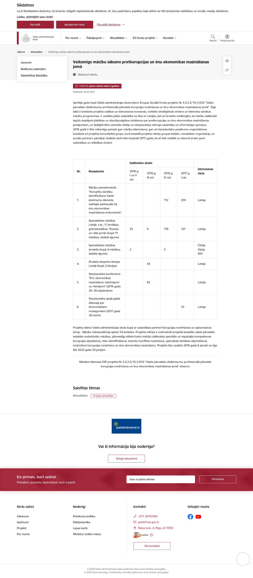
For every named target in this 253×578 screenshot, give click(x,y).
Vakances (23, 516)
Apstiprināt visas (74, 24)
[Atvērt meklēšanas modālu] (213, 38)
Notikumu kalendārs (33, 69)
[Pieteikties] (217, 479)
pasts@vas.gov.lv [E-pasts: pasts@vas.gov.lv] (148, 522)
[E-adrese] (140, 535)
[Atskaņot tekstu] (87, 74)
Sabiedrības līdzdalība (34, 75)
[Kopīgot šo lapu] (227, 70)
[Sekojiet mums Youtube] (198, 516)
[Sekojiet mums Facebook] (190, 516)
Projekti (21, 528)
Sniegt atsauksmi (126, 458)
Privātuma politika (84, 516)
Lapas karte (80, 528)
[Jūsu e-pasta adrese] (160, 479)
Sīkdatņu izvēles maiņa (87, 534)
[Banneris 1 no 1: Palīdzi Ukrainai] (126, 426)
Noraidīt (35, 24)
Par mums (23, 534)
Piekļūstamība (81, 522)
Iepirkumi (23, 522)
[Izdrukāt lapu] (227, 60)
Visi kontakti (151, 546)
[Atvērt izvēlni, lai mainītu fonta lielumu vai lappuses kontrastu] (227, 38)
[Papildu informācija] (151, 535)
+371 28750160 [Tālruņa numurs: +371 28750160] (147, 516)
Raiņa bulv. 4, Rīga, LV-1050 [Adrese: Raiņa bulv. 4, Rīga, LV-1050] (155, 528)
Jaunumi (26, 62)
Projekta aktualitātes (103, 396)
